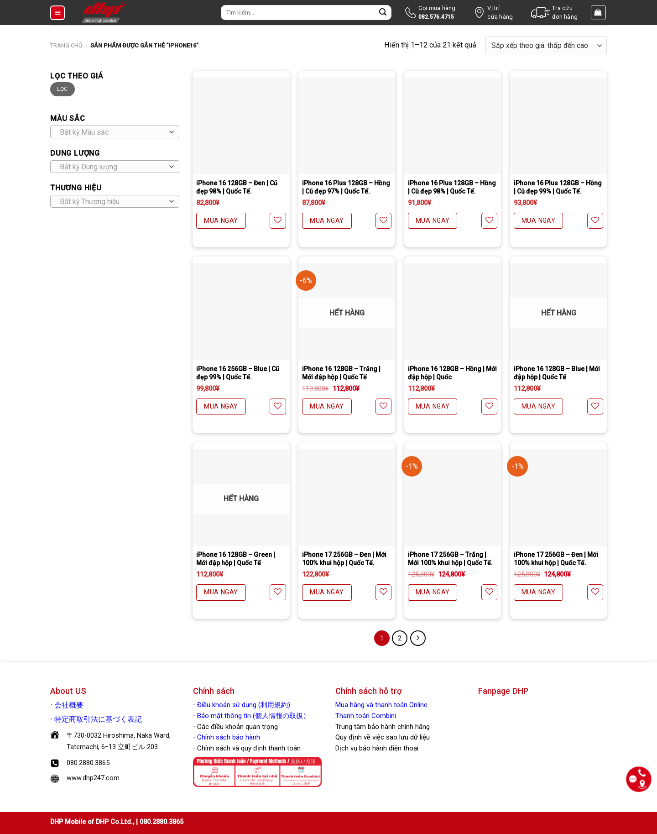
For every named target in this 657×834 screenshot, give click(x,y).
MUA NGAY (221, 220)
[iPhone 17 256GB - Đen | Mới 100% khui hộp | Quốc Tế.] (346, 497)
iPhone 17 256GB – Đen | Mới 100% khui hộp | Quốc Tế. (344, 558)
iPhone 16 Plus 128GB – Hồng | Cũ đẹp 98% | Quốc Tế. (452, 187)
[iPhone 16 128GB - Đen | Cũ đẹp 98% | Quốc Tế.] (241, 126)
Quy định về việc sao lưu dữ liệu (382, 737)
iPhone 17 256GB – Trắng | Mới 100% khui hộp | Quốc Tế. (450, 558)
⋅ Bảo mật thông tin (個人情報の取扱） (251, 716)
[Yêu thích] (278, 221)
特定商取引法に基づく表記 (98, 719)
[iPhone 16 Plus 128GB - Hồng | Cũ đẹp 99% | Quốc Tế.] (558, 126)
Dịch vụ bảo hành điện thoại (376, 748)
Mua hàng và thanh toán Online (381, 705)
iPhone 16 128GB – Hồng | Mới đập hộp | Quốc (452, 373)
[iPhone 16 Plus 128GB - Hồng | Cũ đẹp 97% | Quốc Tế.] (346, 126)
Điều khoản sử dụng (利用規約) (243, 705)
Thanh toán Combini (365, 716)
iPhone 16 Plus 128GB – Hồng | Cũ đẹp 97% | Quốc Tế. (346, 187)
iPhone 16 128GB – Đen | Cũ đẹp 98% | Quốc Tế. (236, 187)
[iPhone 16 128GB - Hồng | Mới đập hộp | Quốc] (452, 311)
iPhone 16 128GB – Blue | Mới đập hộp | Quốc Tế (557, 373)
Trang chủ (66, 45)
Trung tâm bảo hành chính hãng (382, 727)
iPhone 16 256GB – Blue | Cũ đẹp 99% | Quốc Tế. (237, 373)
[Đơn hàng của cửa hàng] (546, 45)
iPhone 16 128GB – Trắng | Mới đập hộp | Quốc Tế (341, 373)
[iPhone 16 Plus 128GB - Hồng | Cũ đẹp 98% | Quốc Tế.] (452, 126)
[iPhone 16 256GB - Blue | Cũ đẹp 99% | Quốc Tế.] (241, 311)
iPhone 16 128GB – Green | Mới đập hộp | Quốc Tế (235, 558)
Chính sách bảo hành (227, 737)
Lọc (62, 89)
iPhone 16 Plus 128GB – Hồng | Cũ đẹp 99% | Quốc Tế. (558, 187)
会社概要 (68, 705)
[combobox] (114, 132)
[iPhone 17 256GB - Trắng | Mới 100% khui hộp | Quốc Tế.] (452, 497)
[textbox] (112, 132)
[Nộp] (383, 13)
